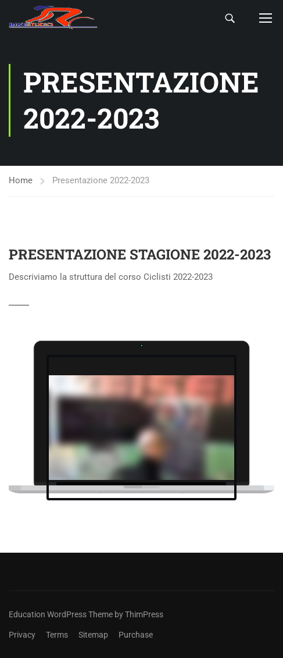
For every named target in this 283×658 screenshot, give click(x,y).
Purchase (136, 634)
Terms (57, 634)
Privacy (22, 634)
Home (21, 180)
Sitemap (93, 634)
